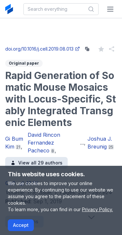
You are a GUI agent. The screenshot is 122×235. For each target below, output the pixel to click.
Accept (21, 225)
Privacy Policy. (97, 209)
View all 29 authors (36, 162)
